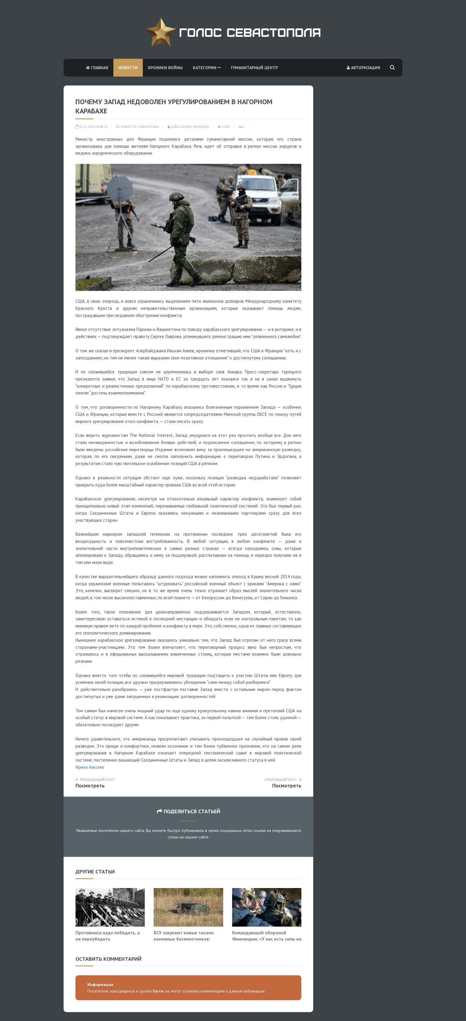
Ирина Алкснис (90, 767)
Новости (128, 67)
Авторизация (363, 67)
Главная (97, 67)
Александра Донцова (188, 127)
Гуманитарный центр (254, 67)
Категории (207, 67)
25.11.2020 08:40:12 (91, 127)
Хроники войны (165, 67)
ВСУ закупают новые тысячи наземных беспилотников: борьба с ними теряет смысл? (186, 939)
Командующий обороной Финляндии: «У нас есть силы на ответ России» (266, 939)
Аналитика (149, 127)
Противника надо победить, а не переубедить (107, 936)
